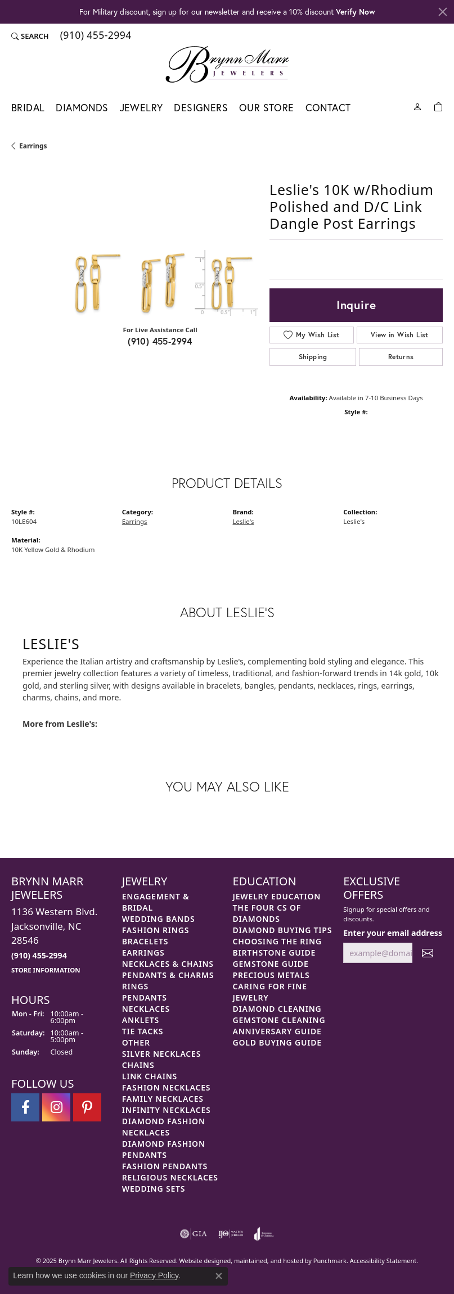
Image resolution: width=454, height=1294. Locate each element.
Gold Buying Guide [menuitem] (277, 1042)
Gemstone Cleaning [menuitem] (279, 1020)
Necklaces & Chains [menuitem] (168, 963)
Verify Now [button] (355, 11)
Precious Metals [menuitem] (271, 975)
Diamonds (82, 107)
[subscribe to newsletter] (427, 953)
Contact (328, 107)
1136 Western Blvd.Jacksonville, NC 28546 (54, 940)
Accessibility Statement (383, 1260)
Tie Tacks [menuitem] (143, 1031)
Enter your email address (392, 932)
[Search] (30, 36)
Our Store (266, 107)
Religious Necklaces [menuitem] (170, 1177)
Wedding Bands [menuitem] (158, 918)
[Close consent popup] (218, 1276)
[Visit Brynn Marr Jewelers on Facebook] (25, 1107)
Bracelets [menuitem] (145, 941)
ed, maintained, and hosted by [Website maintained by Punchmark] (268, 1260)
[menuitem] (193, 1233)
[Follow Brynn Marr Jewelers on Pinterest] (87, 1107)
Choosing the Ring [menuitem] (277, 941)
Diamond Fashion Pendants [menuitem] (163, 1149)
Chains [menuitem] (138, 1065)
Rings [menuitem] (135, 986)
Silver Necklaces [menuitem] (161, 1053)
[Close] (442, 11)
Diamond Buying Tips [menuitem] (282, 930)
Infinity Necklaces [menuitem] (166, 1110)
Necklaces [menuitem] (146, 1008)
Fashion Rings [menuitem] (155, 930)
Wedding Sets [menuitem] (154, 1188)
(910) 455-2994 (160, 341)
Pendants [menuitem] (144, 997)
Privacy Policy (154, 1275)
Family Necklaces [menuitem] (163, 1098)
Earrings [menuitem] (143, 952)
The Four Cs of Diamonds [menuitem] (267, 913)
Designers (201, 107)
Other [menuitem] (136, 1042)
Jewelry (141, 107)
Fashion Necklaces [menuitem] (166, 1087)
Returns (401, 356)
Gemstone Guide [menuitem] (271, 963)
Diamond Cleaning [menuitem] (277, 1008)
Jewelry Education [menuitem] (277, 896)
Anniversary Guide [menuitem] (277, 1031)
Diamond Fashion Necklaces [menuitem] (163, 1127)
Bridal (27, 107)
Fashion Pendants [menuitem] (165, 1166)
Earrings (33, 146)
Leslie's (243, 521)
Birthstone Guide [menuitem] (274, 952)
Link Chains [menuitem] (149, 1076)
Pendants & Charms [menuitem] (168, 975)
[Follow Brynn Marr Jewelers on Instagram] (56, 1107)
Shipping (313, 356)
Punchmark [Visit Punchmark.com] (330, 1260)
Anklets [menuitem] (140, 1020)
